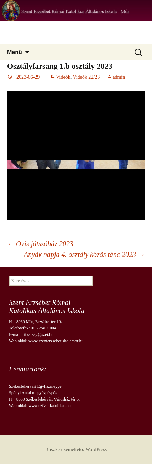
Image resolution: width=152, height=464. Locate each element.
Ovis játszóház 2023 (40, 244)
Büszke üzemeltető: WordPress (76, 449)
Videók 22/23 (86, 77)
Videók (63, 77)
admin (118, 77)
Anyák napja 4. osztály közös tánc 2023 (84, 254)
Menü (14, 52)
